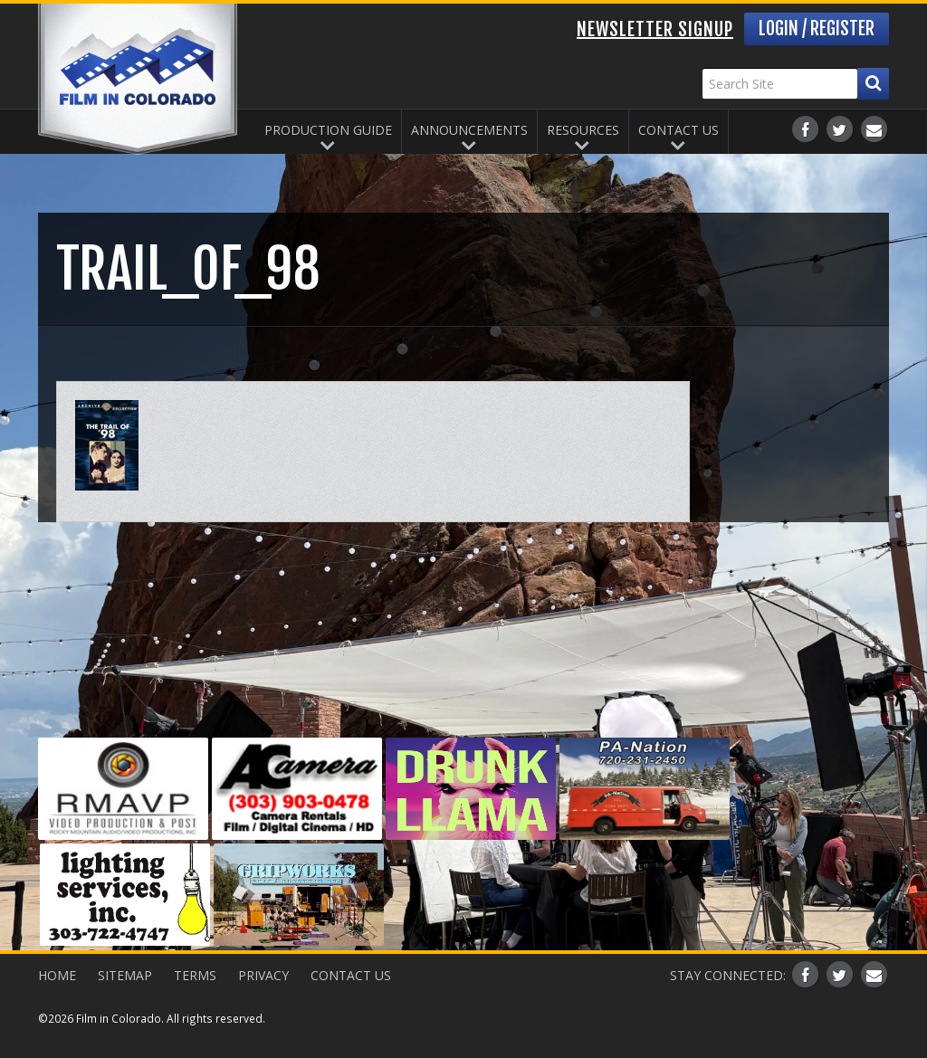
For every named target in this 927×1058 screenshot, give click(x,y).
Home (57, 975)
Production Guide (328, 129)
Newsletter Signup (655, 29)
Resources (583, 129)
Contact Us (678, 129)
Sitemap (125, 975)
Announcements (469, 129)
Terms (195, 975)
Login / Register (816, 28)
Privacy (263, 975)
